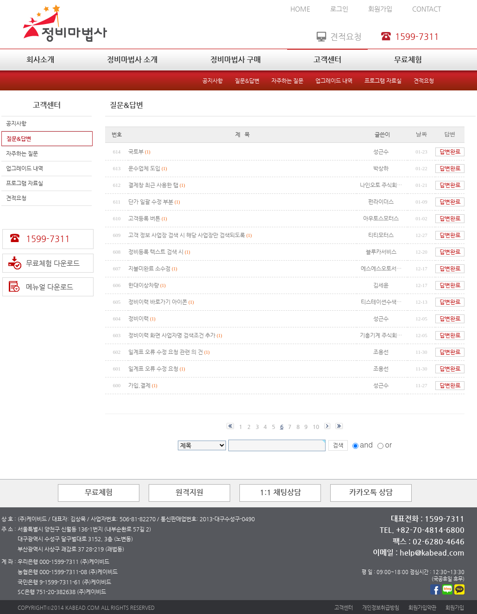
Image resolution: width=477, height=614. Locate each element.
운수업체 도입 (144, 168)
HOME (300, 9)
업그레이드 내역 (333, 80)
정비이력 (138, 318)
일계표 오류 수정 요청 (153, 368)
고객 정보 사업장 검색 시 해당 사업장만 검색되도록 (187, 235)
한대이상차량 (143, 285)
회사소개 (40, 59)
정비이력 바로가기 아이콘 (157, 302)
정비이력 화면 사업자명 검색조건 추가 (171, 335)
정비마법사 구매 (235, 59)
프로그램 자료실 (383, 80)
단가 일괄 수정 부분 (151, 201)
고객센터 (327, 59)
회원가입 (380, 9)
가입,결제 (139, 385)
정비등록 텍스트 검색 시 (156, 252)
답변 (450, 134)
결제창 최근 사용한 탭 (153, 185)
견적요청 (424, 80)
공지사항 (212, 80)
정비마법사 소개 (132, 59)
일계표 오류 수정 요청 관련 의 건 (166, 352)
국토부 (136, 151)
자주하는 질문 (287, 80)
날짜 (421, 134)
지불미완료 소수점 (150, 268)
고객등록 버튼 (144, 218)
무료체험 (408, 59)
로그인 (339, 9)
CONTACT (426, 9)
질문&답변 (247, 80)
